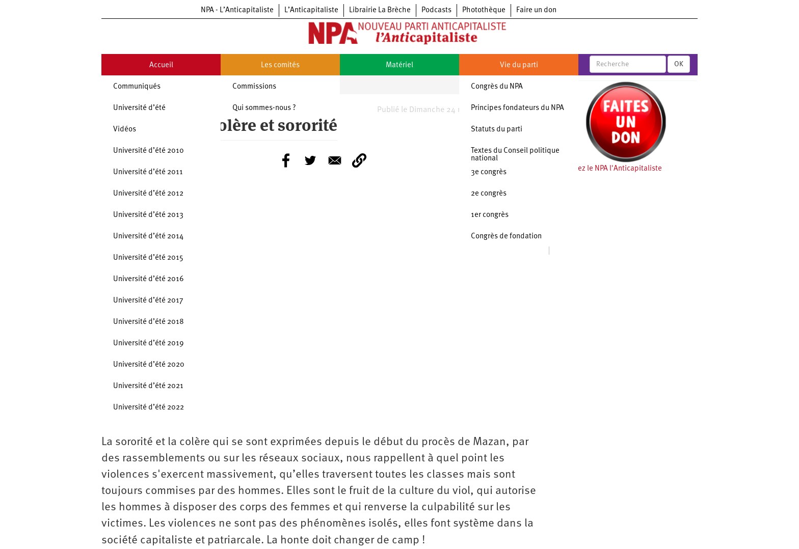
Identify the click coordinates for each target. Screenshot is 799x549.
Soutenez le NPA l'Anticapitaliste (608, 169)
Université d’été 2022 (148, 407)
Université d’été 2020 (148, 365)
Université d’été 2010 (148, 151)
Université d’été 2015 (148, 258)
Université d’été (139, 108)
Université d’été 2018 (148, 322)
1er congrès (490, 215)
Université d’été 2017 (148, 301)
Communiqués (137, 87)
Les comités (280, 65)
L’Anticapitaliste (311, 10)
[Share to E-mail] (335, 160)
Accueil (161, 65)
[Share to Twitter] (310, 160)
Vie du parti (519, 65)
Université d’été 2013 (148, 215)
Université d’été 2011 (148, 172)
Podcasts (436, 10)
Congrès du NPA (497, 87)
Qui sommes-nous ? (264, 108)
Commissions (254, 87)
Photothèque (483, 10)
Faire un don (536, 10)
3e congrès (489, 172)
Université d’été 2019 (148, 343)
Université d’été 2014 (148, 236)
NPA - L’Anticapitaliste (237, 10)
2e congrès (489, 194)
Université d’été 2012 (148, 194)
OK (678, 64)
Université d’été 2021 (148, 386)
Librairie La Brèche (380, 10)
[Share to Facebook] (286, 160)
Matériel (399, 65)
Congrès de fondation (506, 236)
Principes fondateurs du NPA (517, 108)
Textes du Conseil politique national (515, 154)
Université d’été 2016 (148, 279)
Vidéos (124, 129)
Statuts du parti (496, 129)
